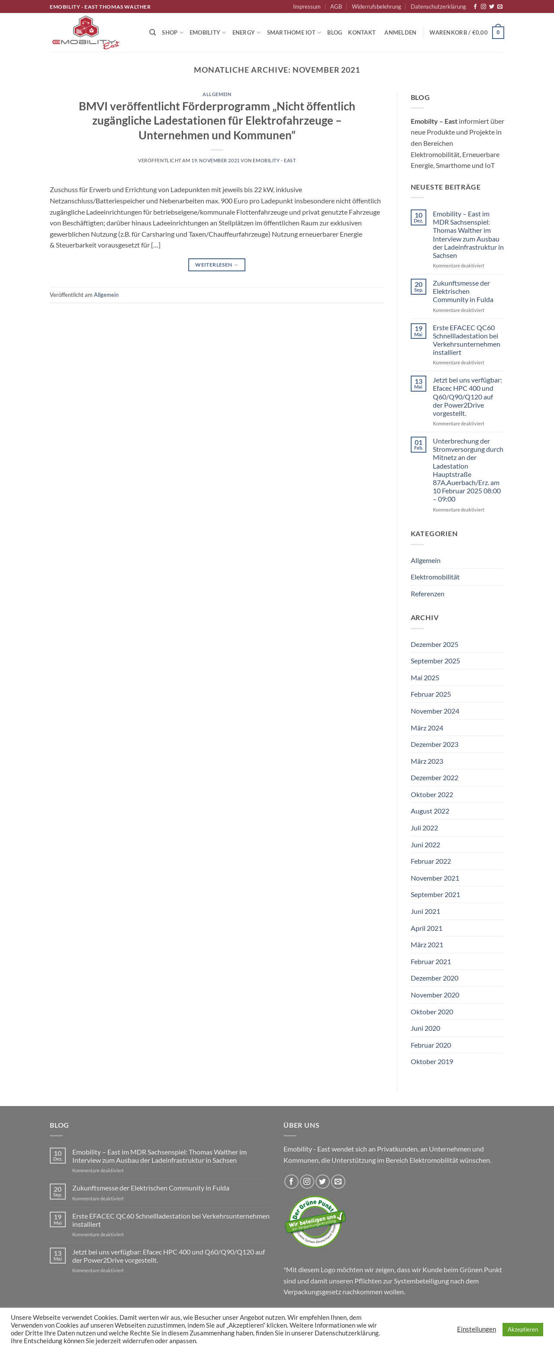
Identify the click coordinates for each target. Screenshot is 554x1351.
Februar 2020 (431, 1045)
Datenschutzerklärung (438, 6)
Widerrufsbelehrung (376, 6)
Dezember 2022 (434, 777)
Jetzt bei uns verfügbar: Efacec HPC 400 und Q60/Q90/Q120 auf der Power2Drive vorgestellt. (467, 396)
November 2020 (435, 995)
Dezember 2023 (434, 744)
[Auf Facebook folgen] (475, 7)
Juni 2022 (425, 844)
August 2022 (430, 811)
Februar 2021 (431, 961)
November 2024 (435, 711)
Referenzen (427, 593)
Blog (334, 32)
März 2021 (427, 944)
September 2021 (435, 894)
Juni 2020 (425, 1028)
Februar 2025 (431, 694)
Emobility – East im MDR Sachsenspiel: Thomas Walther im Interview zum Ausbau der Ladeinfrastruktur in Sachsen (468, 234)
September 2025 (435, 660)
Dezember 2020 (434, 978)
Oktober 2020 (432, 1011)
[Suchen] (152, 32)
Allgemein (217, 94)
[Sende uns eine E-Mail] (499, 7)
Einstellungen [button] (476, 1329)
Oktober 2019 (432, 1061)
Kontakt (362, 32)
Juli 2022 (424, 827)
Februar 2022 (431, 861)
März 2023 (427, 761)
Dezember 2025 (434, 644)
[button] (400, 32)
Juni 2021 (425, 911)
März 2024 (427, 728)
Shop (172, 33)
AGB (336, 6)
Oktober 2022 (432, 794)
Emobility (208, 33)
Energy (246, 33)
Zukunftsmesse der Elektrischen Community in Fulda (463, 291)
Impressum (307, 6)
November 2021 (435, 878)
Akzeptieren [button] (523, 1329)
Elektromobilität (435, 577)
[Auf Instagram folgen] (483, 7)
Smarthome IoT (294, 33)
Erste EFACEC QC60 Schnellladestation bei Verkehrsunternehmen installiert (466, 340)
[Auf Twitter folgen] (491, 7)
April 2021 (426, 928)
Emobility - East (274, 160)
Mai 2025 (425, 677)
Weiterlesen (216, 265)
